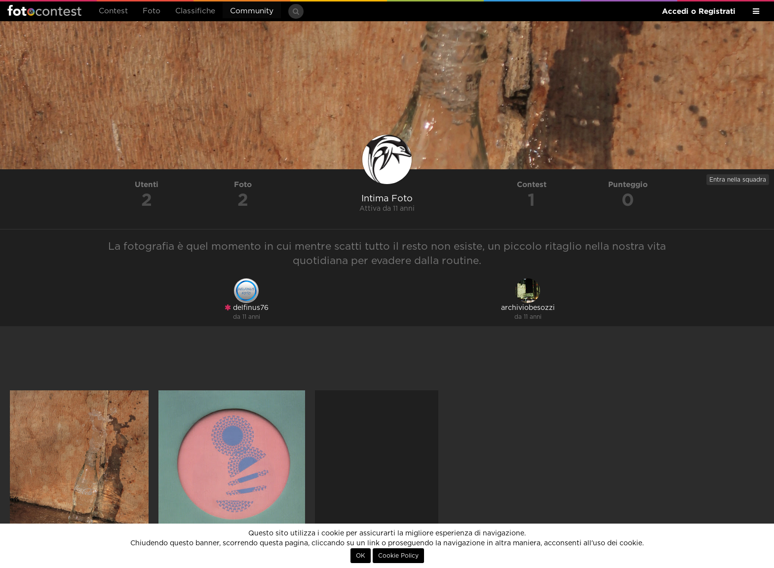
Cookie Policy (398, 556)
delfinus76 (247, 307)
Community (251, 11)
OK (360, 556)
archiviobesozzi (528, 307)
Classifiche (195, 11)
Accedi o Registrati (698, 11)
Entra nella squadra (737, 180)
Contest (113, 11)
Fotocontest (44, 10)
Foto (151, 11)
